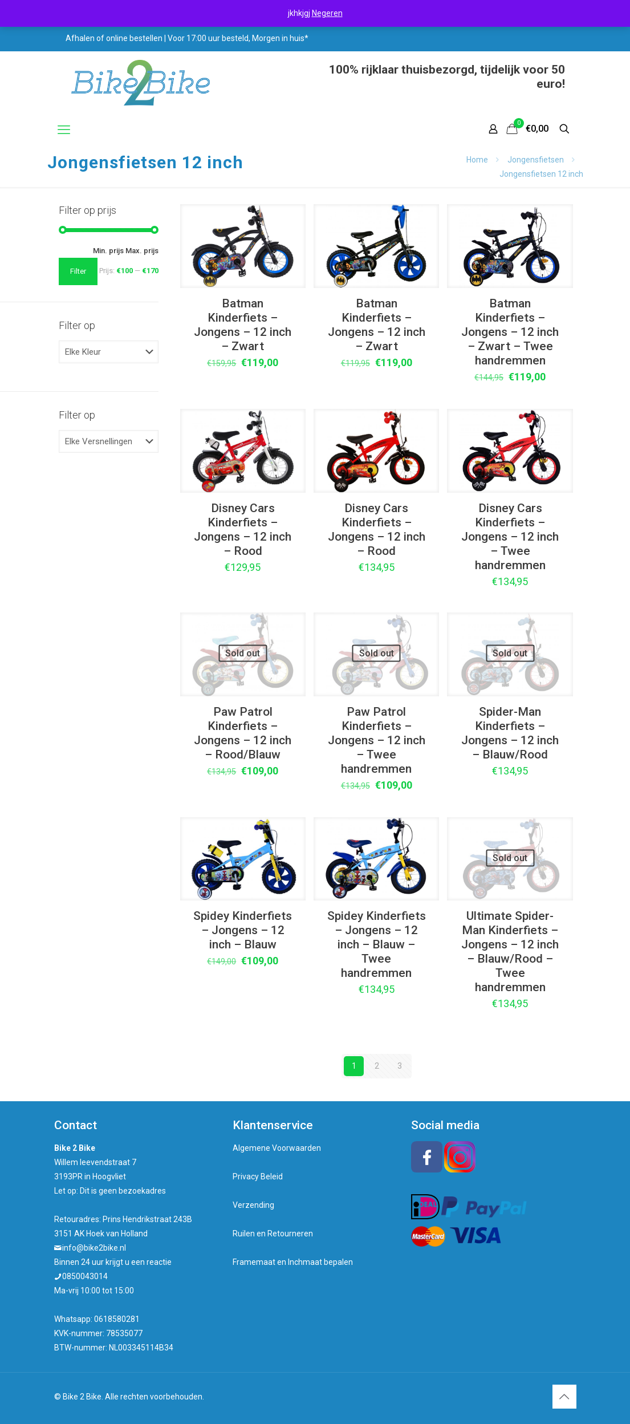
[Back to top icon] (564, 1397)
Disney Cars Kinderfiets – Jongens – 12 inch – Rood (242, 529)
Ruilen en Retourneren (273, 1233)
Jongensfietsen (535, 159)
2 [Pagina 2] (377, 1065)
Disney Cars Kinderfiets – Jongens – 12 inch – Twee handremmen (510, 536)
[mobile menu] (64, 130)
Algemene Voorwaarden (277, 1148)
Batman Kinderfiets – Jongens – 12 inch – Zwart (242, 325)
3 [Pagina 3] (399, 1065)
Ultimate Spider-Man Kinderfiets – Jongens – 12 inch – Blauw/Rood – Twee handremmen (510, 951)
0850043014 (85, 1276)
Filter (78, 271)
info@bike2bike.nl (94, 1247)
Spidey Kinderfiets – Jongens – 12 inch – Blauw (242, 930)
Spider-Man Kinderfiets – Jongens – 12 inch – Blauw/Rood (510, 733)
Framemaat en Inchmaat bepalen (293, 1262)
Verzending (253, 1205)
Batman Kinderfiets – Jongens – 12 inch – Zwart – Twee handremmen (510, 332)
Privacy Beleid (258, 1176)
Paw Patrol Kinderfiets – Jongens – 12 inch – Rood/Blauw (242, 733)
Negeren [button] (327, 13)
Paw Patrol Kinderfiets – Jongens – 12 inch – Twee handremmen (376, 740)
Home (477, 159)
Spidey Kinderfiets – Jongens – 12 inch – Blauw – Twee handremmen (376, 944)
